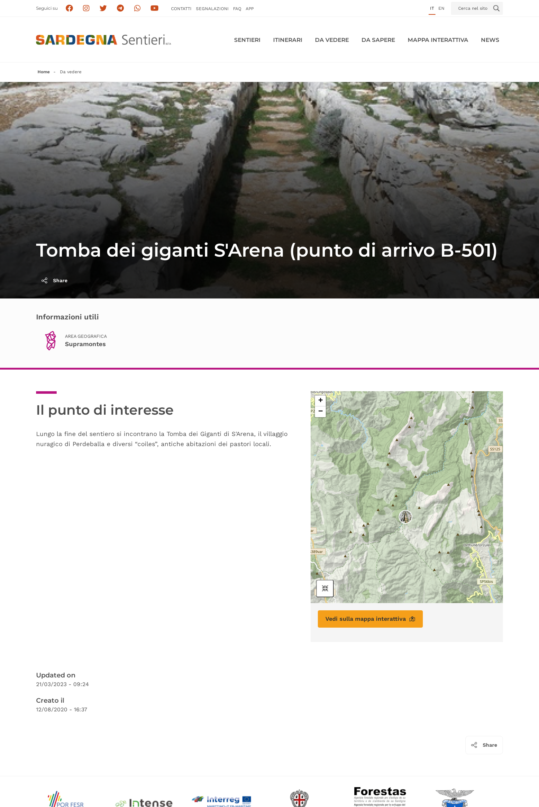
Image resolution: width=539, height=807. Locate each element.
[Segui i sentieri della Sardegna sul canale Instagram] (86, 8)
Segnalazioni (212, 8)
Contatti (181, 8)
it (432, 8)
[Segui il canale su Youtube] (154, 8)
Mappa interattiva (438, 39)
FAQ (237, 8)
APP (250, 8)
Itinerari (287, 39)
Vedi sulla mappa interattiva (370, 618)
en (441, 8)
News (490, 39)
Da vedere (332, 39)
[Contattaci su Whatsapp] (137, 8)
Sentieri (247, 39)
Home (44, 71)
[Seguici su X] (103, 8)
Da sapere (378, 39)
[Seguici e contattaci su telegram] (120, 8)
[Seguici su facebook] (69, 8)
